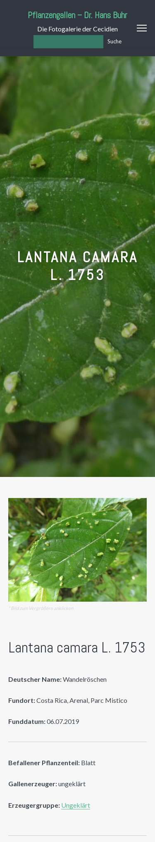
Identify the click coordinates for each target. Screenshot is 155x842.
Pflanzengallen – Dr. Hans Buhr (77, 15)
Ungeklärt (75, 805)
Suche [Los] (114, 41)
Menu (142, 28)
